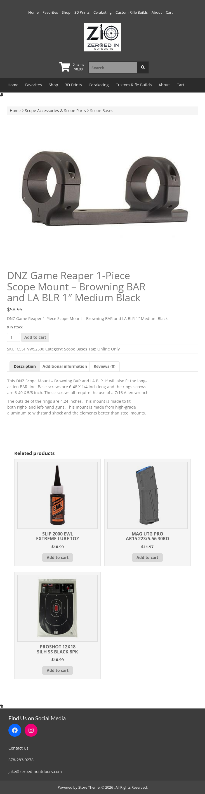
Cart (169, 12)
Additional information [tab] (65, 366)
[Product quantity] (13, 337)
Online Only (108, 349)
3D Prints (81, 12)
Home (33, 12)
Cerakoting (102, 12)
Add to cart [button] (58, 557)
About (157, 12)
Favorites (50, 12)
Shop (66, 12)
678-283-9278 (21, 759)
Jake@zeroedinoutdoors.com (35, 771)
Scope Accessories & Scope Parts (55, 110)
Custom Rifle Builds (132, 12)
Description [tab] (25, 366)
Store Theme (89, 787)
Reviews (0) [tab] (105, 366)
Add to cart (35, 337)
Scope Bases (75, 349)
